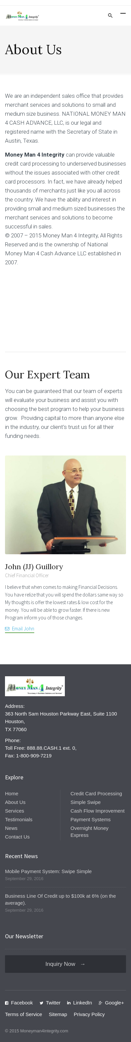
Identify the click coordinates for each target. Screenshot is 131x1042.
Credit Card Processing (96, 793)
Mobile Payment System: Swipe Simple (48, 871)
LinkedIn (82, 1002)
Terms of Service (23, 1014)
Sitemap (58, 1014)
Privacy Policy (89, 1014)
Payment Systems (90, 819)
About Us (15, 802)
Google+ (114, 1002)
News (11, 828)
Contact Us (17, 837)
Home (11, 793)
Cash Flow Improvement (97, 811)
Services (14, 811)
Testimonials (19, 819)
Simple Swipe (85, 802)
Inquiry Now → (66, 964)
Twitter (53, 1002)
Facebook (22, 1002)
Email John (23, 628)
